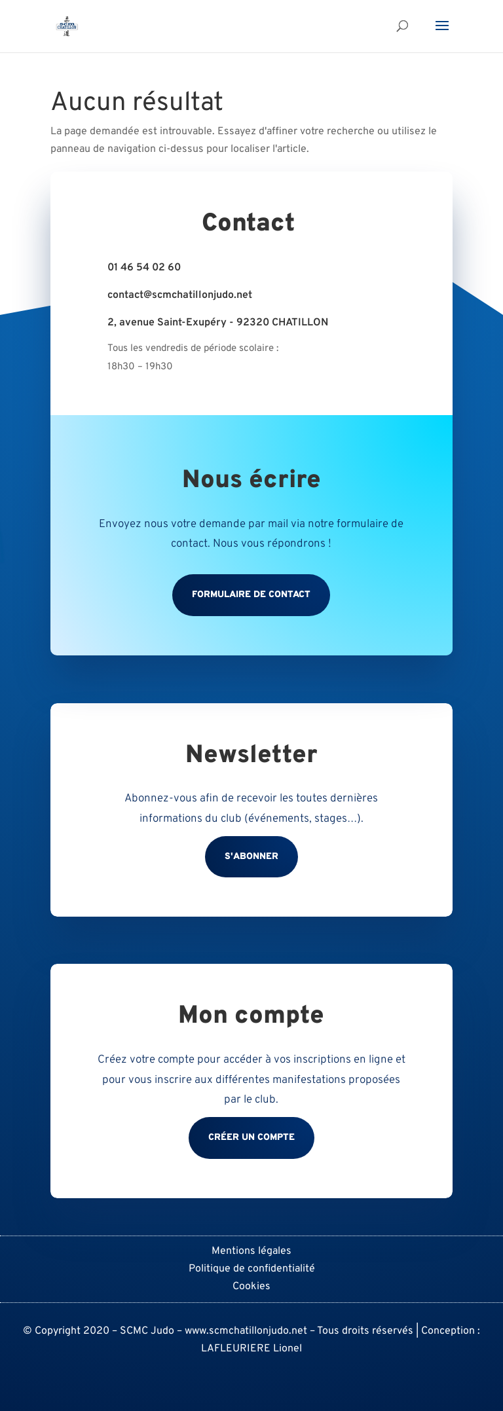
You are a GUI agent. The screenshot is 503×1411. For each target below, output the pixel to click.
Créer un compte (251, 1137)
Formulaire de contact (251, 594)
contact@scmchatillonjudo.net (179, 295)
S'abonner (251, 856)
